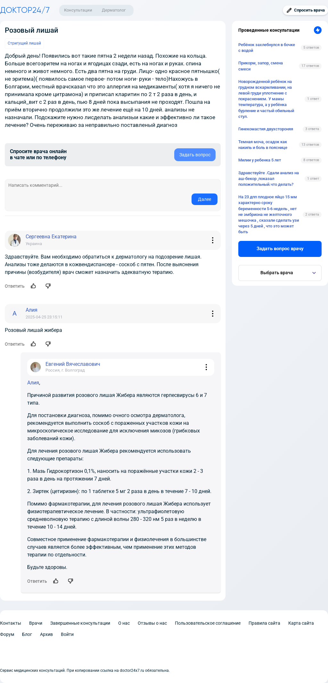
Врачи (35, 623)
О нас (124, 623)
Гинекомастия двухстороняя (265, 129)
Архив (46, 634)
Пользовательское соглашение (208, 623)
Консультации (78, 10)
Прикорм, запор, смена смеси (260, 66)
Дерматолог (114, 10)
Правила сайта (264, 623)
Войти (67, 634)
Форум (7, 634)
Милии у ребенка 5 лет (259, 160)
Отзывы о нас (152, 623)
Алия (33, 383)
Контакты (10, 623)
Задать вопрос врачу (280, 248)
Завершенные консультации (80, 623)
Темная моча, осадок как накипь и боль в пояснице (262, 144)
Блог (27, 634)
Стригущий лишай (24, 43)
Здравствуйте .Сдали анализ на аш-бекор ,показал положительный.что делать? (268, 178)
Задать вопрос (194, 154)
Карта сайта (301, 623)
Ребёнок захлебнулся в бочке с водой (266, 47)
